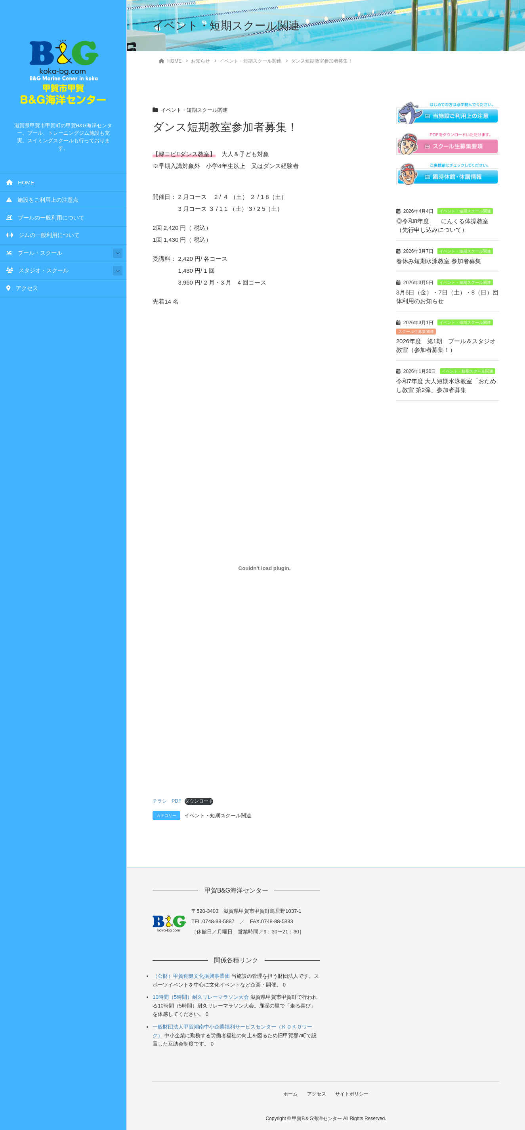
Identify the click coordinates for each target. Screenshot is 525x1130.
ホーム (290, 1093)
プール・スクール (34, 253)
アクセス (22, 288)
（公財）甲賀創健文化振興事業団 (191, 976)
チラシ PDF (167, 801)
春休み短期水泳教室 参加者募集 (438, 260)
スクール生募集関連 (416, 329)
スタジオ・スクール (37, 270)
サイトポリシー (352, 1093)
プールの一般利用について (45, 218)
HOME (20, 182)
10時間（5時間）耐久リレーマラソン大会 (201, 997)
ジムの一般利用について (43, 235)
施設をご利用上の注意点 (42, 200)
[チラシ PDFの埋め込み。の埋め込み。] (264, 568)
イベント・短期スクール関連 (197, 110)
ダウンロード (199, 801)
